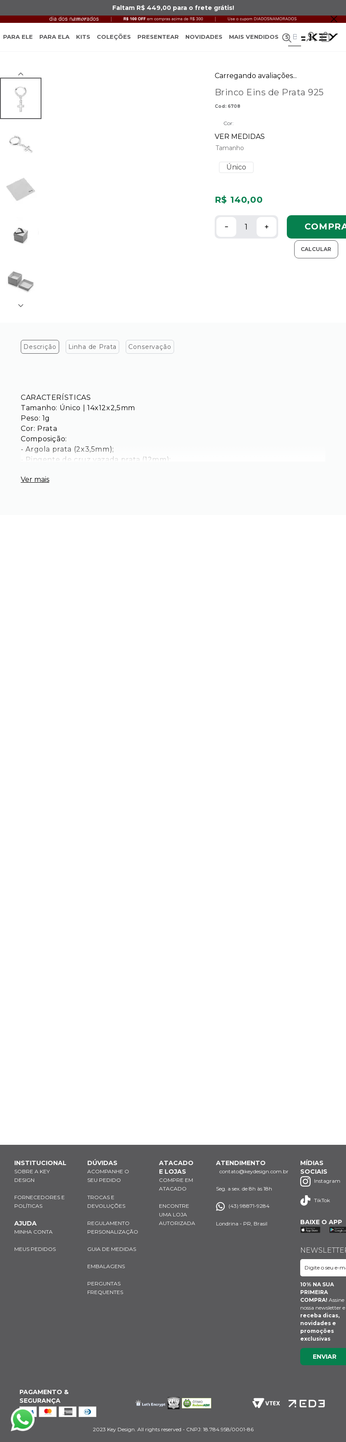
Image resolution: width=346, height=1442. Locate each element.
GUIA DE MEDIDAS (112, 1249)
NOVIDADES (203, 41)
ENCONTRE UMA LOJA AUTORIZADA (177, 1214)
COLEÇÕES (114, 41)
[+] (266, 236)
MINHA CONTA (34, 1231)
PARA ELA (54, 41)
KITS (83, 41)
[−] (226, 236)
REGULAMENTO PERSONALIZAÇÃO (112, 1227)
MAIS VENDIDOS (254, 41)
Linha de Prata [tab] (93, 356)
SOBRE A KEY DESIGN (32, 1175)
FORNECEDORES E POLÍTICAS (39, 1201)
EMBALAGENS (106, 1266)
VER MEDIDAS (240, 146)
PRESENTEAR (158, 41)
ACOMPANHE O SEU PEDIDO (108, 1175)
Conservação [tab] (149, 356)
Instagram (321, 1181)
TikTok (316, 1200)
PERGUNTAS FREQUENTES (105, 1287)
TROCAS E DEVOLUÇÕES (106, 1201)
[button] (236, 176)
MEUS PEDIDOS (35, 1249)
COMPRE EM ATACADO (176, 1184)
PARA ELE (18, 41)
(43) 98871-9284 (243, 1206)
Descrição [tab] (40, 356)
